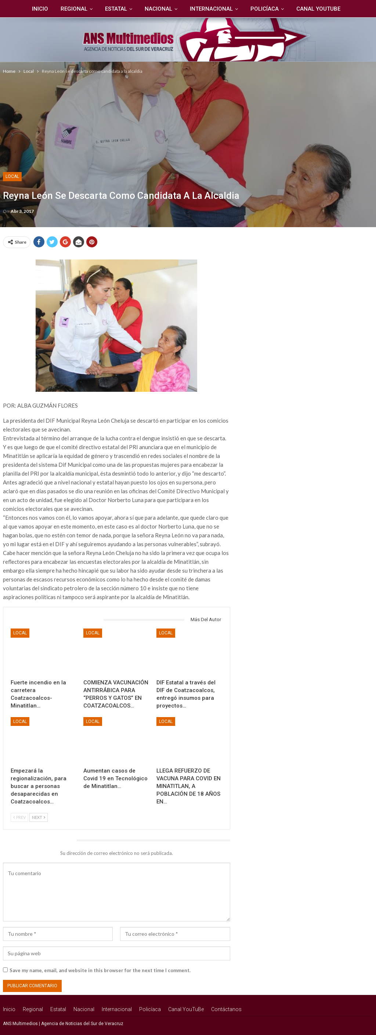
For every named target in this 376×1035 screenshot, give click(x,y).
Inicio (22, 9)
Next (38, 817)
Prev (19, 817)
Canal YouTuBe (307, 9)
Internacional (197, 9)
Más (348, 9)
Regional (56, 9)
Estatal (100, 9)
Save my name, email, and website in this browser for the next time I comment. (100, 970)
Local (12, 176)
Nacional (143, 9)
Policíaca (252, 9)
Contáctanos (226, 1009)
